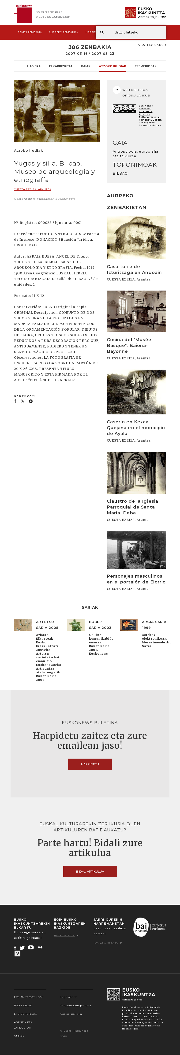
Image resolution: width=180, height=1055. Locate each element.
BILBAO (120, 173)
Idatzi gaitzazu (108, 942)
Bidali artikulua (90, 871)
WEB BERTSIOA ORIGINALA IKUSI (131, 91)
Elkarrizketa (60, 66)
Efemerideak (146, 66)
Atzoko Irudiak (112, 66)
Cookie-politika (71, 1013)
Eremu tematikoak (29, 997)
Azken (30, 32)
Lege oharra (69, 997)
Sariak (19, 1036)
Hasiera (34, 66)
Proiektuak (23, 1005)
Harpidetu (93, 32)
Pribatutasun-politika (75, 1005)
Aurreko (64, 32)
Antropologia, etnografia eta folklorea (135, 153)
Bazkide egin (66, 935)
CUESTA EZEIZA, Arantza (32, 189)
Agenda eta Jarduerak (23, 1025)
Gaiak (85, 66)
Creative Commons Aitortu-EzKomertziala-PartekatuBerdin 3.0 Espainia (150, 115)
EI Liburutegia (25, 1013)
